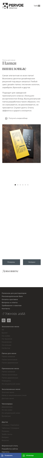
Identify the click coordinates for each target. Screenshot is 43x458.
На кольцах (6, 345)
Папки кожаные (8, 356)
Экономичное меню (10, 327)
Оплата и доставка (10, 299)
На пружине (7, 339)
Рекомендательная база (12, 296)
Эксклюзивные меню (11, 389)
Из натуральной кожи (11, 384)
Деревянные (7, 407)
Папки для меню (8, 60)
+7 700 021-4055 (13, 314)
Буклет (5, 333)
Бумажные (6, 416)
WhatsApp (28, 455)
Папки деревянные (10, 363)
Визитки (5, 440)
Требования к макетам (11, 305)
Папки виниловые (9, 360)
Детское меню (8, 398)
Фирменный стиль (10, 446)
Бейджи (5, 437)
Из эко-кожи (7, 410)
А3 (3, 330)
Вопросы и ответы (10, 302)
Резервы (5, 431)
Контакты (6, 309)
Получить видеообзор (16, 118)
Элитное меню (8, 392)
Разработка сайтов (10, 449)
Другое (5, 422)
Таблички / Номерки (10, 428)
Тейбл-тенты (7, 434)
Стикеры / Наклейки (10, 425)
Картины (5, 452)
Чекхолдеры (7, 404)
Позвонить (6, 455)
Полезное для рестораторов (14, 293)
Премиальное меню (10, 368)
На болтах (6, 348)
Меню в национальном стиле (14, 395)
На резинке (7, 342)
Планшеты (6, 381)
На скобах (6, 336)
